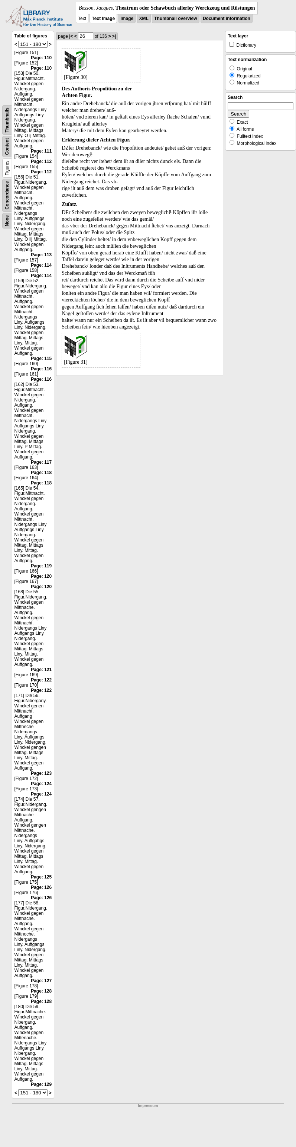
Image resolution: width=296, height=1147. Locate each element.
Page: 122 (41, 680)
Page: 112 (41, 161)
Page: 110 (41, 57)
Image (127, 18)
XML (144, 18)
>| (114, 36)
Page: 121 (41, 669)
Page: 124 (41, 783)
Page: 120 (41, 576)
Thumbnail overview (175, 18)
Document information (226, 18)
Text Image (103, 18)
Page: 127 (41, 980)
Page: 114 (41, 265)
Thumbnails (7, 119)
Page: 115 (41, 358)
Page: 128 (41, 991)
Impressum (148, 1106)
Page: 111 (41, 151)
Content (7, 146)
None (7, 220)
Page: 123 (41, 773)
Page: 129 (41, 1084)
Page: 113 (41, 254)
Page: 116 (41, 368)
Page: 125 (41, 877)
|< (71, 36)
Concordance (7, 195)
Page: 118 (41, 472)
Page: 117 (41, 462)
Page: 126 (41, 887)
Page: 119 (41, 566)
